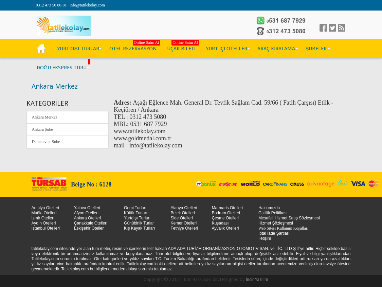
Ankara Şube (42, 129)
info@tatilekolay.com (87, 5)
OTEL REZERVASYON (133, 49)
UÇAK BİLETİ (181, 49)
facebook (323, 28)
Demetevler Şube (46, 141)
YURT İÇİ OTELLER (226, 49)
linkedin (341, 28)
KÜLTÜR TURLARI (42, 48)
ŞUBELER (316, 49)
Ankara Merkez (44, 117)
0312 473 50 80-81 (52, 5)
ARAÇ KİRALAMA (276, 49)
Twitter (332, 28)
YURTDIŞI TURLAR (78, 49)
